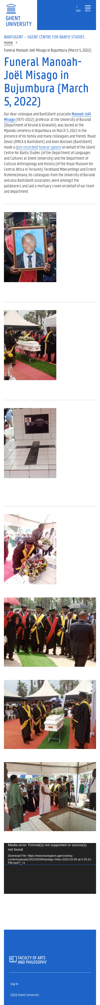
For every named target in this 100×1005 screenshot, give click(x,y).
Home (8, 42)
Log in (14, 983)
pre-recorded (27, 147)
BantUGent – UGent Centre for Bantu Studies (44, 37)
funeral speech (50, 147)
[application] (50, 868)
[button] (87, 7)
